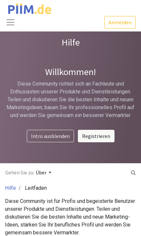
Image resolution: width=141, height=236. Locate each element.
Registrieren (96, 136)
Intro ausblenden (50, 136)
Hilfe (10, 188)
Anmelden (120, 22)
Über (41, 172)
